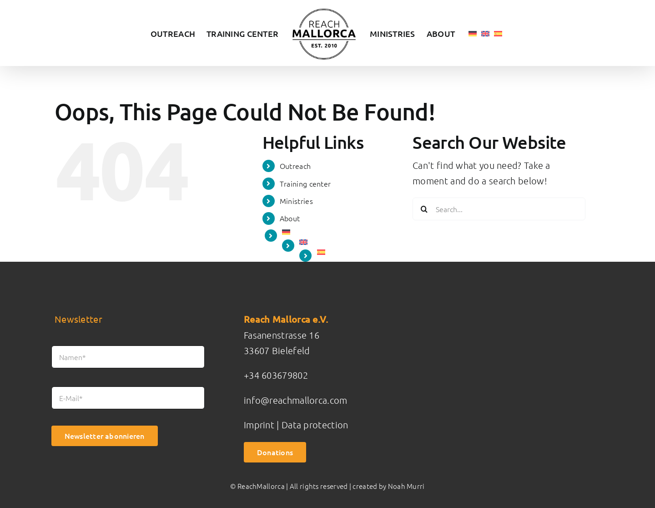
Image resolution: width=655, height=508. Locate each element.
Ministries (296, 201)
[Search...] (499, 209)
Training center (305, 183)
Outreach (295, 166)
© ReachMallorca (257, 486)
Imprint (259, 424)
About (290, 218)
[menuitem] (473, 33)
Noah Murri (406, 486)
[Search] (424, 209)
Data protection (315, 424)
